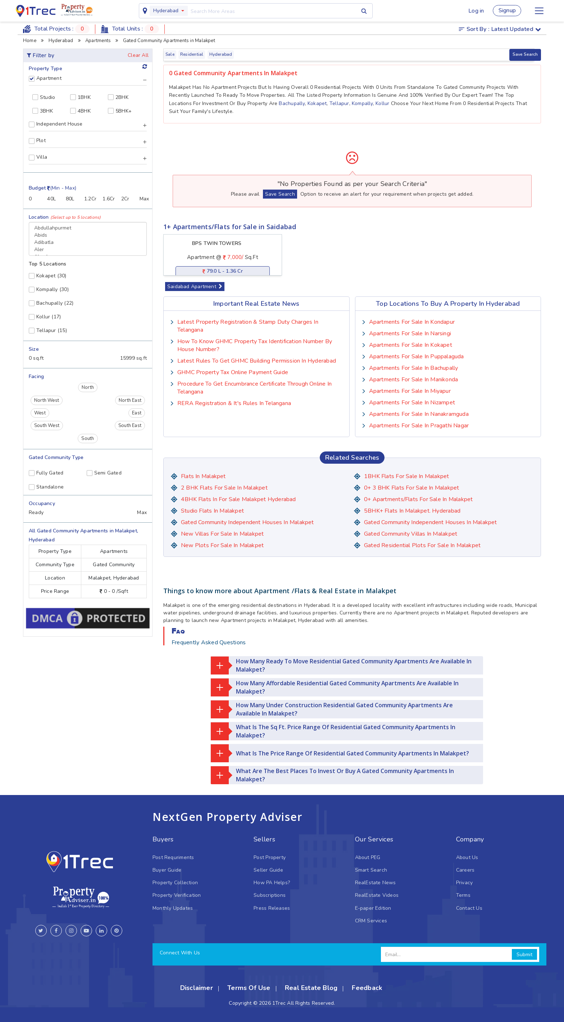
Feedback (367, 988)
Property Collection (175, 882)
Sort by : (500, 29)
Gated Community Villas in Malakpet (410, 534)
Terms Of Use (248, 988)
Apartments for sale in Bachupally (413, 368)
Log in (475, 11)
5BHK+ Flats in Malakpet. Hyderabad (412, 511)
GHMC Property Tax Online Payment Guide (232, 372)
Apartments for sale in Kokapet (410, 345)
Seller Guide (268, 870)
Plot (37, 140)
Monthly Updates (173, 908)
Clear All (138, 55)
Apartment (45, 78)
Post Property (270, 857)
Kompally (362, 103)
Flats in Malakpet (203, 476)
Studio (43, 97)
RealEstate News (375, 882)
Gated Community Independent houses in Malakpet (247, 522)
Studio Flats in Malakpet (212, 511)
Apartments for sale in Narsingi (410, 333)
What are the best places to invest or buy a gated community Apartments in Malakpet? (334, 775)
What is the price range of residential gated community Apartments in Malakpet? (340, 753)
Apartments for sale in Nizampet (412, 402)
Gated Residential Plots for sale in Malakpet (422, 545)
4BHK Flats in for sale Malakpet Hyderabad (238, 499)
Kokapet (317, 103)
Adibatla (87, 242)
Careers (465, 870)
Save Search (525, 54)
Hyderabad (165, 10)
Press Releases (272, 908)
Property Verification (177, 895)
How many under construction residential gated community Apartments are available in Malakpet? (333, 709)
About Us (467, 857)
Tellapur (339, 103)
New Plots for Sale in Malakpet (222, 545)
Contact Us (469, 908)
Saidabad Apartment (194, 286)
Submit (524, 954)
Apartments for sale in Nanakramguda (419, 414)
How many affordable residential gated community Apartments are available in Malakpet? (336, 687)
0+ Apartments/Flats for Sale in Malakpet (418, 499)
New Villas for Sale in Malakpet (222, 534)
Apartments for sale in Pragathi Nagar (419, 426)
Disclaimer (196, 988)
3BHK (42, 111)
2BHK (118, 97)
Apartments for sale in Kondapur (412, 322)
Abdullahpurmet (87, 228)
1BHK (80, 97)
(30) (48, 275)
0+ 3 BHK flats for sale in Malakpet (411, 488)
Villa (38, 157)
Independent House (56, 124)
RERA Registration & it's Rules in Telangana (234, 403)
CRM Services (371, 920)
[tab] (87, 80)
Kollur (382, 103)
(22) (51, 303)
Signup (506, 11)
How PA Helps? (272, 882)
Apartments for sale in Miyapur (410, 391)
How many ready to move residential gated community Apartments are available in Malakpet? (343, 665)
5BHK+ (120, 111)
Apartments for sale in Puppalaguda (416, 356)
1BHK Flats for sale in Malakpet (406, 476)
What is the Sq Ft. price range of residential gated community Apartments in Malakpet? (334, 731)
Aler (87, 249)
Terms (463, 895)
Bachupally (292, 103)
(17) (45, 316)
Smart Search (371, 870)
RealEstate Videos (377, 895)
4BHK (80, 111)
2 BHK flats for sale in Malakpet (224, 488)
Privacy (464, 882)
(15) (48, 330)
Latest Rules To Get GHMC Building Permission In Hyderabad (256, 361)
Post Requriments (173, 857)
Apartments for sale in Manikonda (413, 379)
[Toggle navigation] (539, 10)
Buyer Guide (167, 870)
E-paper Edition (373, 908)
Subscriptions (270, 895)
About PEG (368, 857)
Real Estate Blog (311, 988)
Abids (87, 235)
